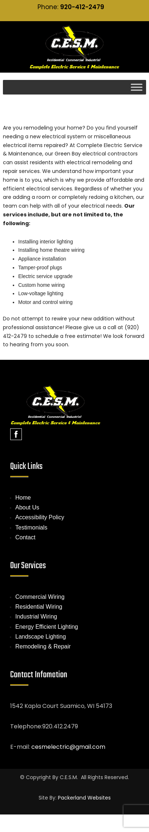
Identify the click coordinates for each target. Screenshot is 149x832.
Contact (25, 537)
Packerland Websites (84, 797)
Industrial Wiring (36, 616)
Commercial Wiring (39, 597)
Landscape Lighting (40, 636)
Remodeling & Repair (43, 646)
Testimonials (31, 527)
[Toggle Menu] (136, 87)
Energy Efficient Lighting (46, 627)
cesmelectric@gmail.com (68, 747)
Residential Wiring (38, 607)
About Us (27, 507)
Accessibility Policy (39, 517)
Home (23, 497)
